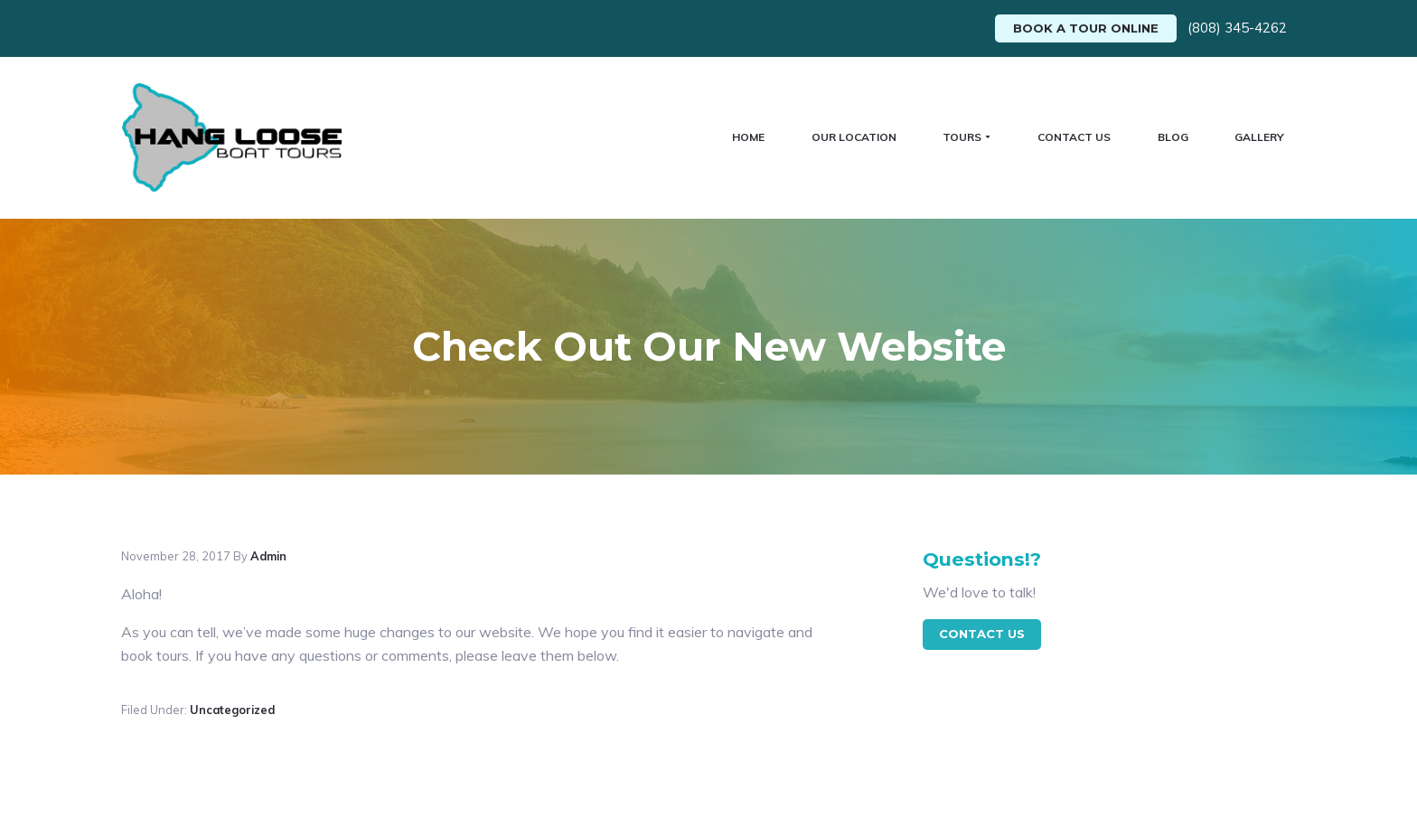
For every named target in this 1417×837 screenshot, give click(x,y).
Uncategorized (232, 690)
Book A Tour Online (1086, 28)
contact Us (982, 614)
